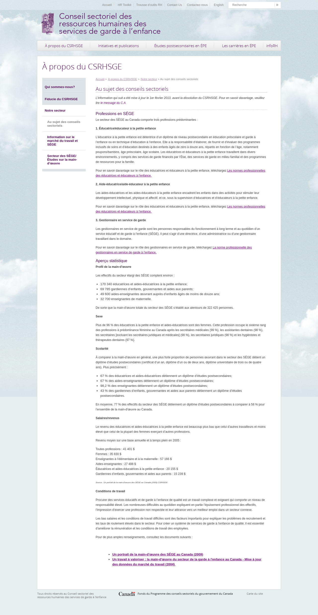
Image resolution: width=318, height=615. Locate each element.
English (219, 5)
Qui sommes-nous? (60, 87)
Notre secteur (55, 110)
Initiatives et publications (118, 45)
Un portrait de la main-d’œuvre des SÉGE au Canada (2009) (157, 554)
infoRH (272, 45)
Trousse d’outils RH (149, 5)
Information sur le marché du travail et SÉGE (62, 140)
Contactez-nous (197, 5)
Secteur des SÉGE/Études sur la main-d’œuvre (62, 159)
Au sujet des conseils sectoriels (63, 123)
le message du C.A (112, 103)
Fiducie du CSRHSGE (61, 99)
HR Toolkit (124, 5)
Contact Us (174, 5)
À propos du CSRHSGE (64, 45)
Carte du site (255, 593)
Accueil (107, 5)
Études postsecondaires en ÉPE (180, 45)
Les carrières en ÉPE (239, 45)
